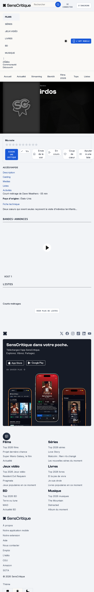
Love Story (54, 451)
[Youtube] (89, 334)
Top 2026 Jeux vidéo (14, 471)
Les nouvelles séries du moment (65, 460)
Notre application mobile (16, 530)
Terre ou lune (10, 500)
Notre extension (11, 535)
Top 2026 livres (56, 471)
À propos (8, 525)
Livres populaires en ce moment (65, 485)
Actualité (7, 460)
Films (7, 442)
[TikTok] (78, 334)
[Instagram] (72, 334)
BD (5, 491)
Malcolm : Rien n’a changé (62, 456)
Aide (5, 540)
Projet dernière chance (15, 451)
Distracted (53, 505)
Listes (8, 284)
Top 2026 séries (56, 447)
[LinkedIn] (84, 334)
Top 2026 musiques (58, 496)
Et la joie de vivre (57, 476)
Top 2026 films (11, 447)
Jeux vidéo (11, 466)
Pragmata (8, 480)
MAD (5, 505)
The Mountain (55, 500)
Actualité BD (9, 509)
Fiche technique (11, 204)
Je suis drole (55, 480)
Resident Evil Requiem (14, 476)
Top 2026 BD (10, 496)
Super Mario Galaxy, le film (17, 456)
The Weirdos (40, 86)
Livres (53, 466)
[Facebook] (67, 334)
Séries (53, 442)
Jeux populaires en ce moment (19, 485)
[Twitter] (61, 334)
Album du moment (58, 509)
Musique (54, 491)
